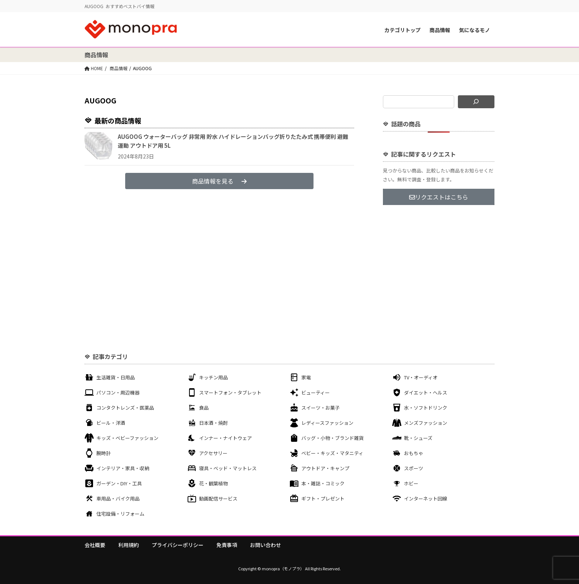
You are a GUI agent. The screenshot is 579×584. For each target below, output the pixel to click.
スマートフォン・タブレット (230, 392)
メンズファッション (425, 422)
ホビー (411, 483)
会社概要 (95, 545)
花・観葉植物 (213, 483)
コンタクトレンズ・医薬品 (125, 407)
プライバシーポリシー (177, 545)
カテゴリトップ (402, 30)
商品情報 (439, 30)
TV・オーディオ (421, 377)
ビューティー (315, 392)
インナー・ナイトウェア (225, 437)
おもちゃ (413, 453)
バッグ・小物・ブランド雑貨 (332, 437)
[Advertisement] (438, 265)
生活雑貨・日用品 (115, 377)
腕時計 (103, 453)
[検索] (476, 101)
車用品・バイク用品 (118, 498)
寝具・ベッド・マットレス (228, 468)
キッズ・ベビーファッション (127, 437)
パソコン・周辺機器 (118, 392)
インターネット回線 (425, 498)
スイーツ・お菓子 (320, 407)
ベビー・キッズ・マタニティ (332, 453)
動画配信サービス (218, 498)
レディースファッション (327, 422)
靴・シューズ (418, 437)
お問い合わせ (265, 545)
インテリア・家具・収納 (122, 468)
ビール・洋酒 (110, 422)
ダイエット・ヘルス (425, 392)
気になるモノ (474, 30)
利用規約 (128, 545)
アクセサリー (213, 453)
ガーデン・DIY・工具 (119, 483)
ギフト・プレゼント (323, 498)
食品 (204, 407)
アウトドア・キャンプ (325, 468)
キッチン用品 (213, 377)
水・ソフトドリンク (425, 407)
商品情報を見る (219, 181)
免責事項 (226, 545)
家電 (306, 377)
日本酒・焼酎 (213, 422)
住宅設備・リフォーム (120, 513)
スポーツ (413, 468)
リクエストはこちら (438, 196)
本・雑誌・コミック (323, 483)
